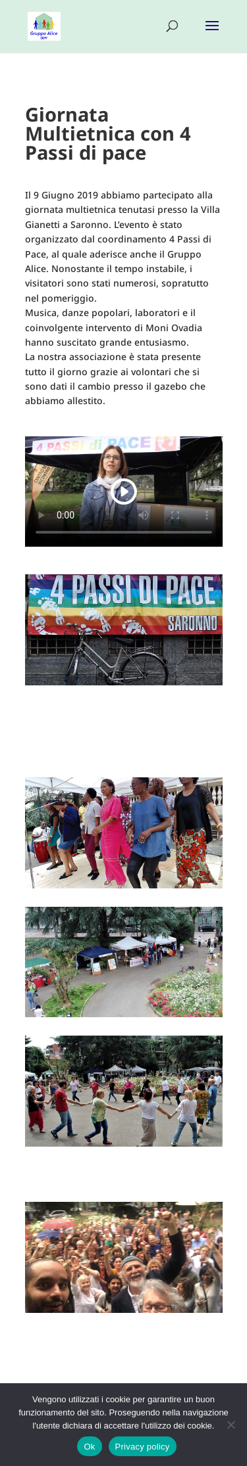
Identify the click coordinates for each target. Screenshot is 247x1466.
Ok (89, 1447)
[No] (230, 1424)
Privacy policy (142, 1447)
